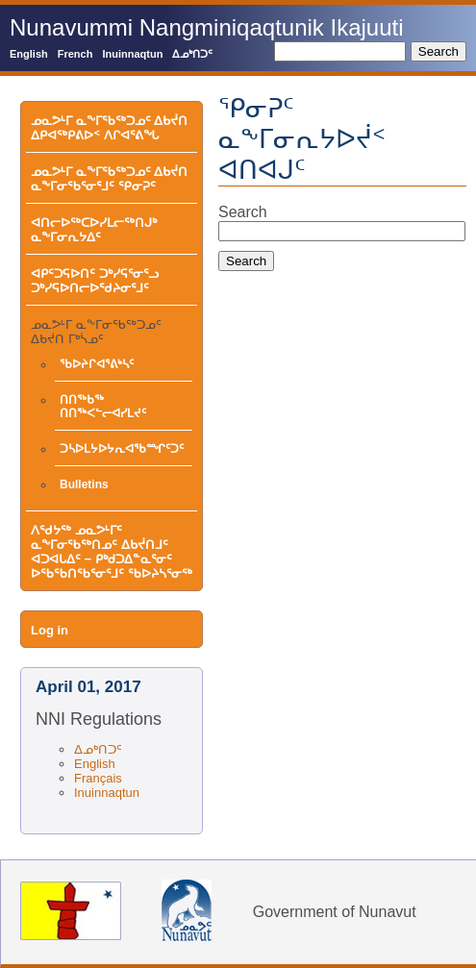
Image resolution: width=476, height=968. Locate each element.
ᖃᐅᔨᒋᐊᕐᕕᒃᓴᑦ (97, 364)
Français (98, 778)
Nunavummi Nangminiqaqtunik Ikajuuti (207, 27)
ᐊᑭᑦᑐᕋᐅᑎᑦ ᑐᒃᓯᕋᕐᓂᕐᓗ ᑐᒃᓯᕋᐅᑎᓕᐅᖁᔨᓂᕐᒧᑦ (95, 280)
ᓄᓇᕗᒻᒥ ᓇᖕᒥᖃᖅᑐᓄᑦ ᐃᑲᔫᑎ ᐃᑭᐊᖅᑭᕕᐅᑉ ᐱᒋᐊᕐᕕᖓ (109, 127)
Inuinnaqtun (132, 54)
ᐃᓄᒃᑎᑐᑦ (192, 54)
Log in (49, 630)
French (75, 54)
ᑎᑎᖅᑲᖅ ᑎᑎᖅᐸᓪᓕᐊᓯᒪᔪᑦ (103, 406)
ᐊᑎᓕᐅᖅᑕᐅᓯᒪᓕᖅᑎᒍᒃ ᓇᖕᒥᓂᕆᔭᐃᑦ (94, 229)
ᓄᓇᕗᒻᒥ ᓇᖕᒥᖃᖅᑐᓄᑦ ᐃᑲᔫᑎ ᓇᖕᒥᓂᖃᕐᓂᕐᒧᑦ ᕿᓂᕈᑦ (109, 178)
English (29, 54)
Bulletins (84, 484)
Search (242, 212)
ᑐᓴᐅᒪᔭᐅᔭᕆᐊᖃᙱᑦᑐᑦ (122, 449)
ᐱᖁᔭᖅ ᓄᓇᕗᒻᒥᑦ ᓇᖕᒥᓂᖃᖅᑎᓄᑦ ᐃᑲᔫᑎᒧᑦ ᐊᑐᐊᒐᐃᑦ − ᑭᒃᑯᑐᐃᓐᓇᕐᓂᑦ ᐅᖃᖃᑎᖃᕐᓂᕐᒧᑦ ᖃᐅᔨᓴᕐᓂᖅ (111, 552)
